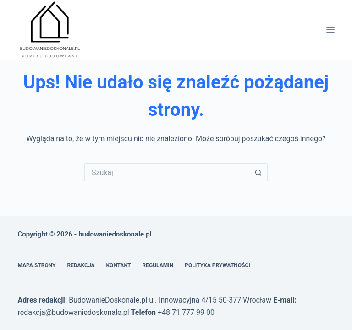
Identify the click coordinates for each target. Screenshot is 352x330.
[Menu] (330, 30)
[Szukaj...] (166, 172)
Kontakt (118, 265)
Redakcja (80, 265)
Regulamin (158, 265)
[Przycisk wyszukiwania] (258, 172)
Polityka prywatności (217, 265)
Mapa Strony (36, 265)
